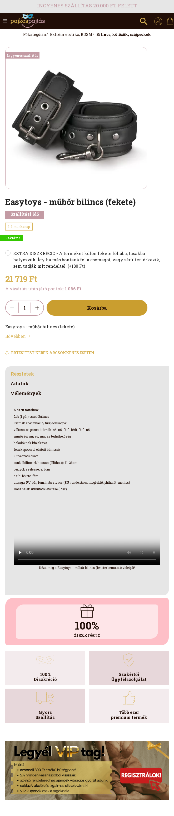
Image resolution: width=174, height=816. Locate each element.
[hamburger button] (5, 21)
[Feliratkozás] (49, 352)
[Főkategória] (34, 34)
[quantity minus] (12, 308)
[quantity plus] (37, 308)
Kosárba (97, 308)
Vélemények (26, 393)
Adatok (20, 383)
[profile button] (158, 21)
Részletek (22, 374)
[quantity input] (25, 307)
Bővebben (15, 336)
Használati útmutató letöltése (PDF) (40, 489)
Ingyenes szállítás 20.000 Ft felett (87, 5)
